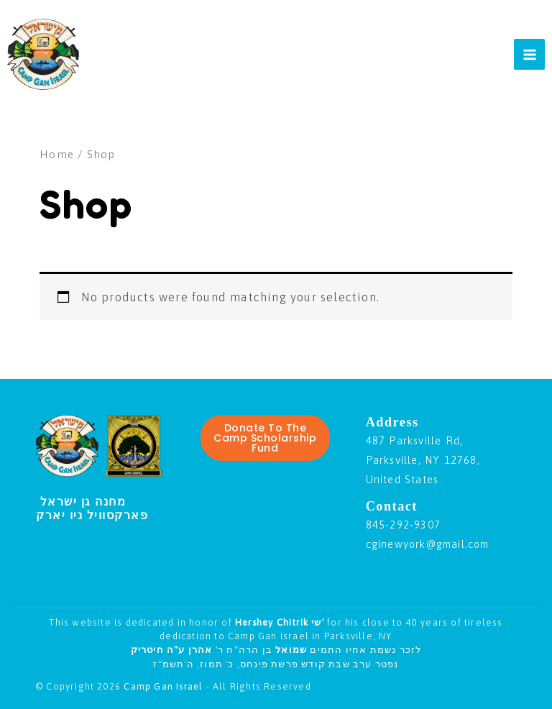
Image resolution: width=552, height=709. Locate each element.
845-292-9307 (403, 524)
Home (57, 154)
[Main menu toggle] (529, 54)
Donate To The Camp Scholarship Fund (264, 438)
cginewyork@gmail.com (427, 544)
